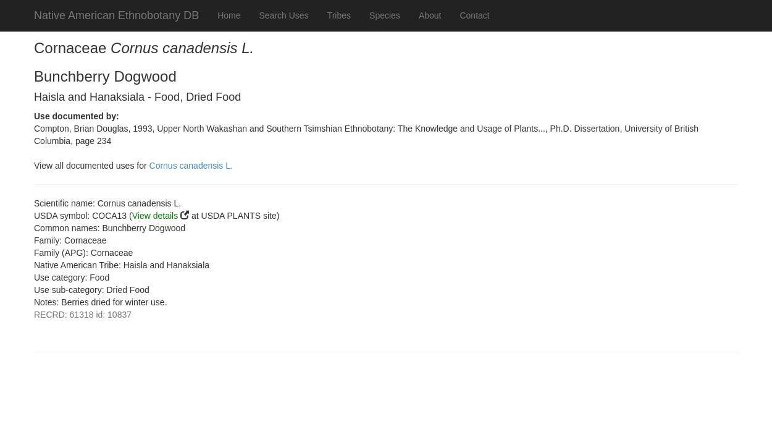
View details (155, 216)
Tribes (339, 15)
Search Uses (284, 15)
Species (384, 15)
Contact (474, 15)
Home (228, 15)
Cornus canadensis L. (191, 166)
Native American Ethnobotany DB (116, 15)
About (430, 15)
